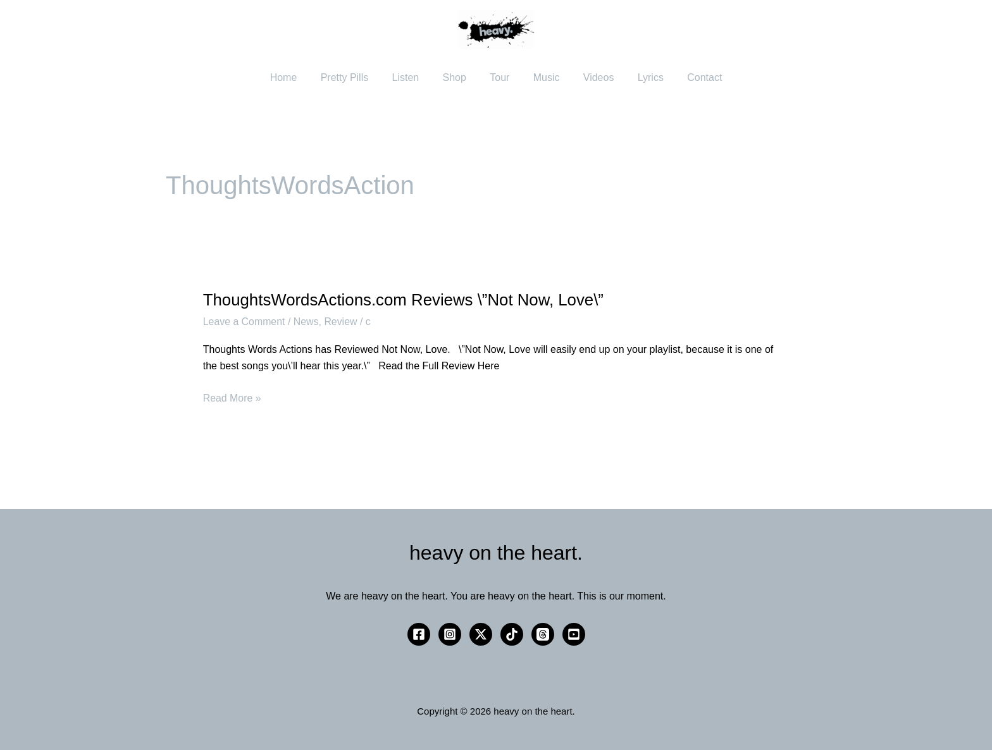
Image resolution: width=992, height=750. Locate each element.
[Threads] (542, 634)
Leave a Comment (244, 321)
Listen (412, 77)
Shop (457, 77)
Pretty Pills (355, 77)
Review (341, 321)
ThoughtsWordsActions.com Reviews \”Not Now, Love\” (405, 299)
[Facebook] (418, 634)
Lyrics (641, 77)
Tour (499, 77)
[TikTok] (511, 634)
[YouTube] (573, 634)
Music (543, 77)
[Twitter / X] (480, 634)
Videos (591, 77)
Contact (691, 77)
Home (297, 77)
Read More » (232, 396)
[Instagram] (449, 634)
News (306, 321)
